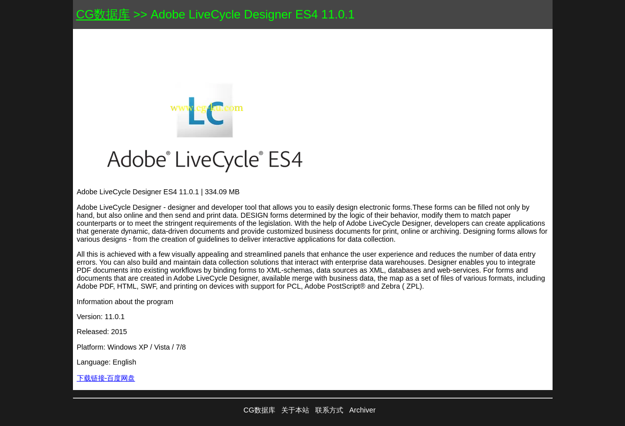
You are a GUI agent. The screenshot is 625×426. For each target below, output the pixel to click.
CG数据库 (103, 14)
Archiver (362, 410)
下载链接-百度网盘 (106, 378)
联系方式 (329, 410)
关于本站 (295, 410)
